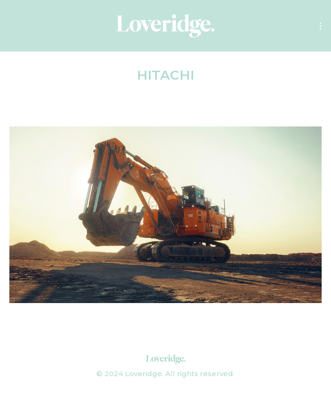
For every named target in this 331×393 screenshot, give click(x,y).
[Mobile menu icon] (320, 26)
